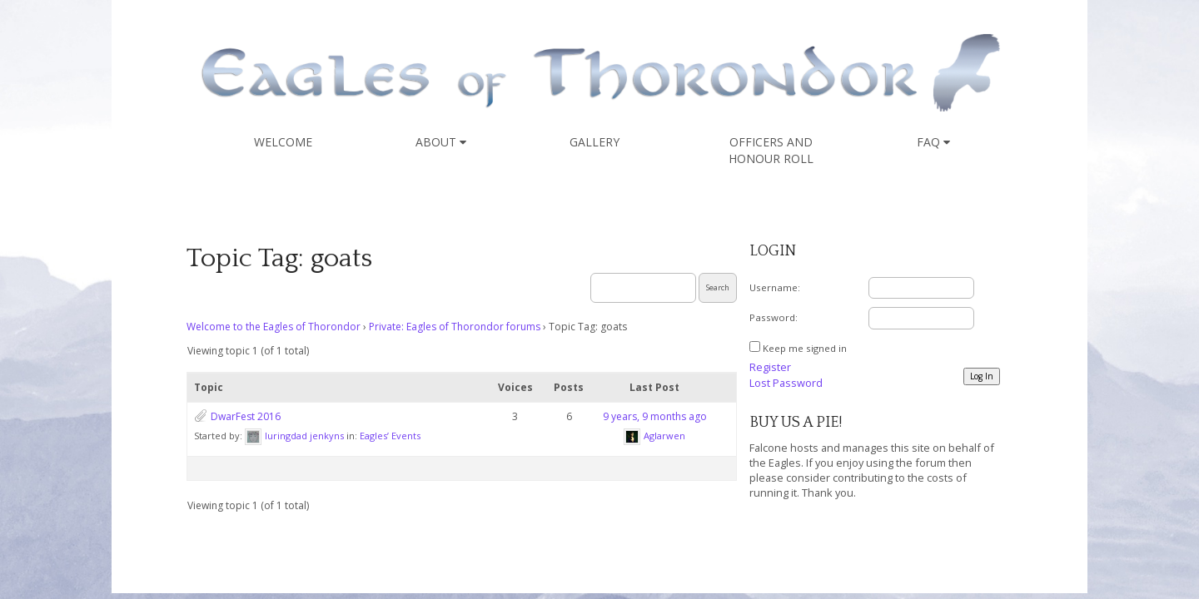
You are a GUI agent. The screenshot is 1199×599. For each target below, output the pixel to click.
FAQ (933, 142)
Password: (773, 317)
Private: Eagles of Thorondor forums (454, 326)
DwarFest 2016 (246, 416)
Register (770, 366)
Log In (981, 376)
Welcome (283, 142)
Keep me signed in (805, 348)
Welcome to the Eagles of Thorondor (274, 326)
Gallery (594, 142)
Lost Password (786, 382)
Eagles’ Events (390, 435)
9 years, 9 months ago (655, 416)
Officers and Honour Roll (771, 150)
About (440, 142)
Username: (774, 287)
